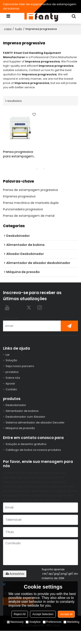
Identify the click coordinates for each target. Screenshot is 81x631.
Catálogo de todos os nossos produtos (33, 450)
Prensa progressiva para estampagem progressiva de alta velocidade (18, 154)
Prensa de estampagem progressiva (30, 190)
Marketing (71, 621)
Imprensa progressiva (19, 196)
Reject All (19, 614)
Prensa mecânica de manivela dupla (31, 203)
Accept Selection (42, 614)
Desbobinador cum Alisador (25, 417)
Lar (8, 355)
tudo (18, 29)
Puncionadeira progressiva (23, 209)
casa (7, 29)
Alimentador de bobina (22, 411)
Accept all (66, 614)
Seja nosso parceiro (20, 366)
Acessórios (14, 574)
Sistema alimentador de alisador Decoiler (35, 422)
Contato (11, 389)
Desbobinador (16, 405)
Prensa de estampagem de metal (28, 216)
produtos (12, 372)
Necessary (15, 621)
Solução (11, 360)
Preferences (52, 621)
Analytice (33, 621)
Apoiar (10, 383)
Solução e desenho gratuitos (26, 444)
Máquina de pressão (20, 428)
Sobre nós (13, 378)
